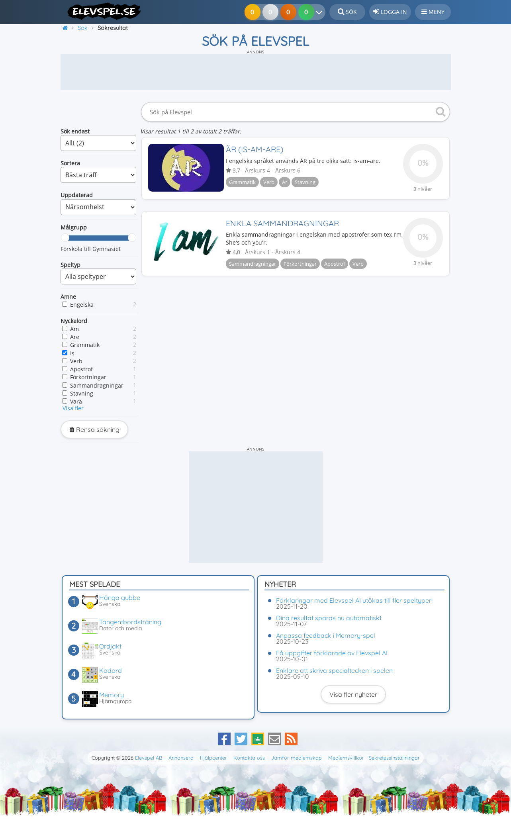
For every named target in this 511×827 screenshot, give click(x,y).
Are (74, 337)
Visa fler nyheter (353, 694)
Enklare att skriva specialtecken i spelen (334, 670)
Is (72, 353)
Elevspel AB (148, 757)
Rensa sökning (94, 429)
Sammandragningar (96, 385)
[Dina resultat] (320, 12)
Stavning (81, 393)
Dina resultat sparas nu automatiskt (329, 618)
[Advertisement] (256, 72)
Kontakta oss (249, 757)
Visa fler (73, 408)
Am (74, 329)
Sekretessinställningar (394, 757)
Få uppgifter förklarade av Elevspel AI (332, 653)
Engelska (82, 304)
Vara (76, 401)
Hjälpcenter (213, 757)
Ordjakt (110, 646)
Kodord (110, 670)
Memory (111, 695)
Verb (76, 361)
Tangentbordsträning (130, 622)
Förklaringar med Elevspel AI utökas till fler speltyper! (354, 600)
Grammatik (85, 345)
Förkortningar (88, 377)
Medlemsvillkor (346, 757)
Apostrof (81, 369)
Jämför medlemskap (296, 757)
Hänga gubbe (119, 598)
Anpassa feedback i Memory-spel (325, 635)
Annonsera (181, 757)
